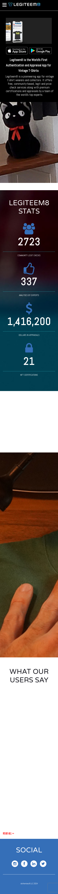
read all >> (8, 833)
